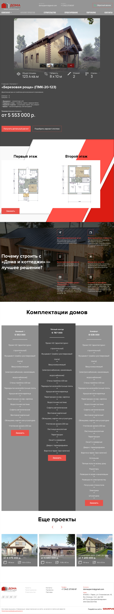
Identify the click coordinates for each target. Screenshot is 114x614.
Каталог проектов (28, 12)
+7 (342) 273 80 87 (67, 5)
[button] (17, 46)
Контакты (109, 12)
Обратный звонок (102, 5)
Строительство (50, 12)
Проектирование (71, 12)
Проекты (28, 588)
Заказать (10, 211)
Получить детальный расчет (16, 129)
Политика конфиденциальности (12, 611)
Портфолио (91, 12)
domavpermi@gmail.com (48, 5)
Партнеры (49, 592)
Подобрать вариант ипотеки (47, 129)
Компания (5, 12)
